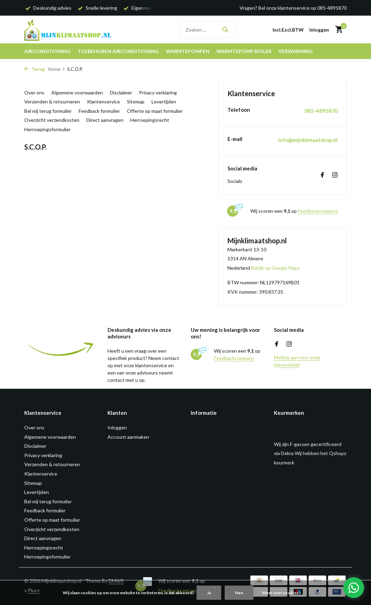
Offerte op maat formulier (155, 111)
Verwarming (295, 51)
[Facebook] (322, 175)
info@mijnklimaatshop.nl (308, 140)
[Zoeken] (207, 29)
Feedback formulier (99, 111)
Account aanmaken (128, 437)
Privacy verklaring (158, 92)
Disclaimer (121, 92)
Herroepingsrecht (149, 120)
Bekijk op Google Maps (275, 268)
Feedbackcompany (318, 211)
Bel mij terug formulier (48, 111)
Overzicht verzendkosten (51, 120)
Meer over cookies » (281, 592)
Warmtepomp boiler (243, 51)
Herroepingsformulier (47, 129)
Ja (209, 592)
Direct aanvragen (104, 120)
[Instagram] (335, 175)
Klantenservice (103, 101)
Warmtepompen (187, 51)
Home (56, 69)
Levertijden (164, 101)
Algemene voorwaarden (77, 92)
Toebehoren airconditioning (118, 51)
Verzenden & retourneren (52, 101)
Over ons (34, 92)
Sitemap (136, 101)
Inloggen (117, 427)
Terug (34, 69)
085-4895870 (321, 111)
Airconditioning (47, 51)
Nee (239, 592)
